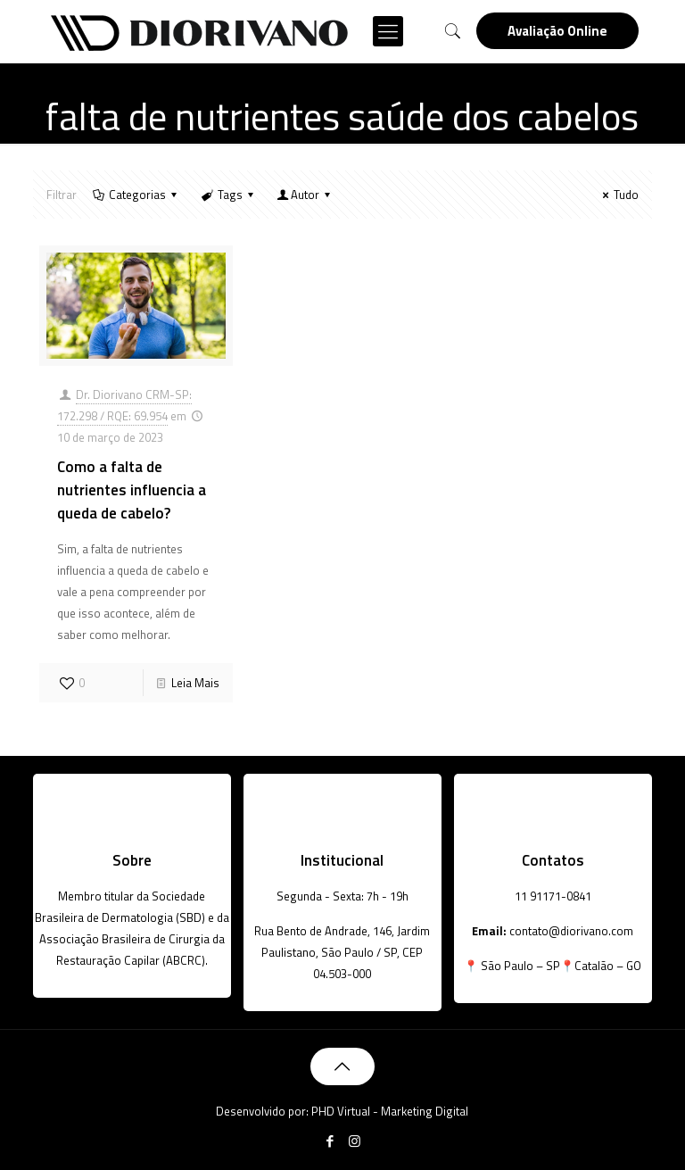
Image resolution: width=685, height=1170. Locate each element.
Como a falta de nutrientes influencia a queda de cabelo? (131, 490)
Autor (305, 194)
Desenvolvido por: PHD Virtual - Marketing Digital (342, 1111)
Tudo (618, 194)
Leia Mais (195, 683)
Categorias (136, 194)
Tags (228, 194)
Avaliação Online (557, 31)
